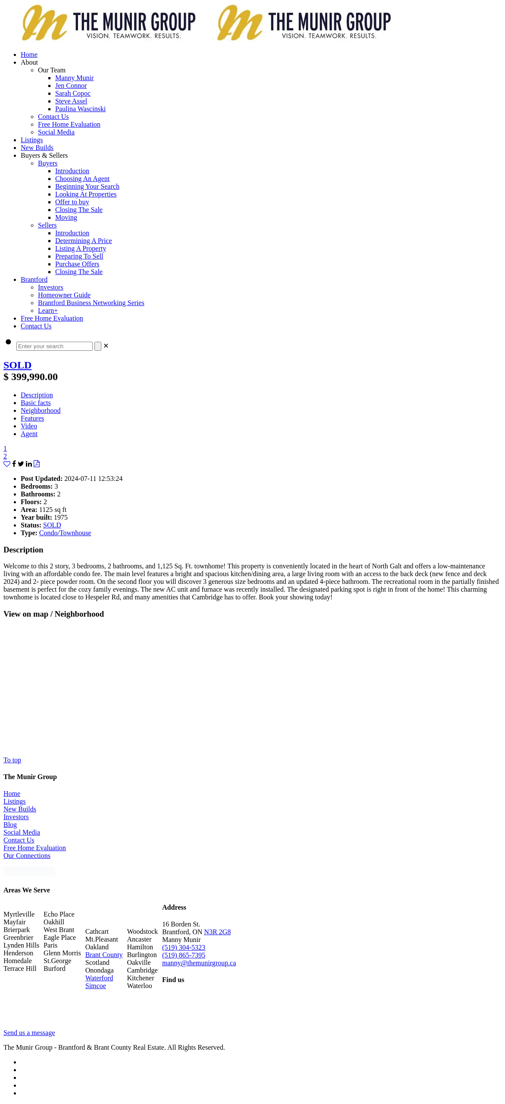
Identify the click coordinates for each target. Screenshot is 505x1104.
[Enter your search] (54, 346)
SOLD (17, 365)
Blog (10, 824)
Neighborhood (40, 410)
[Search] (97, 346)
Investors (16, 816)
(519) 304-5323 (183, 947)
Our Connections (26, 855)
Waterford (99, 978)
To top (12, 760)
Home (11, 793)
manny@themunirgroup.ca (199, 963)
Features (32, 418)
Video (29, 426)
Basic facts (36, 402)
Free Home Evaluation (34, 847)
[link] (106, 345)
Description (37, 395)
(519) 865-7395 (183, 955)
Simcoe (95, 985)
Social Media (21, 832)
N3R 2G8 (217, 932)
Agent (29, 433)
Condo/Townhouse (65, 532)
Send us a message (29, 1032)
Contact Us (19, 840)
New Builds (19, 809)
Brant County (104, 954)
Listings (14, 801)
